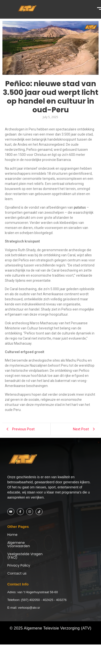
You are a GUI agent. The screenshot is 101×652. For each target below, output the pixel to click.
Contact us (17, 573)
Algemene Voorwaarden (18, 544)
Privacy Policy (18, 565)
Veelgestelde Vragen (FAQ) (25, 556)
